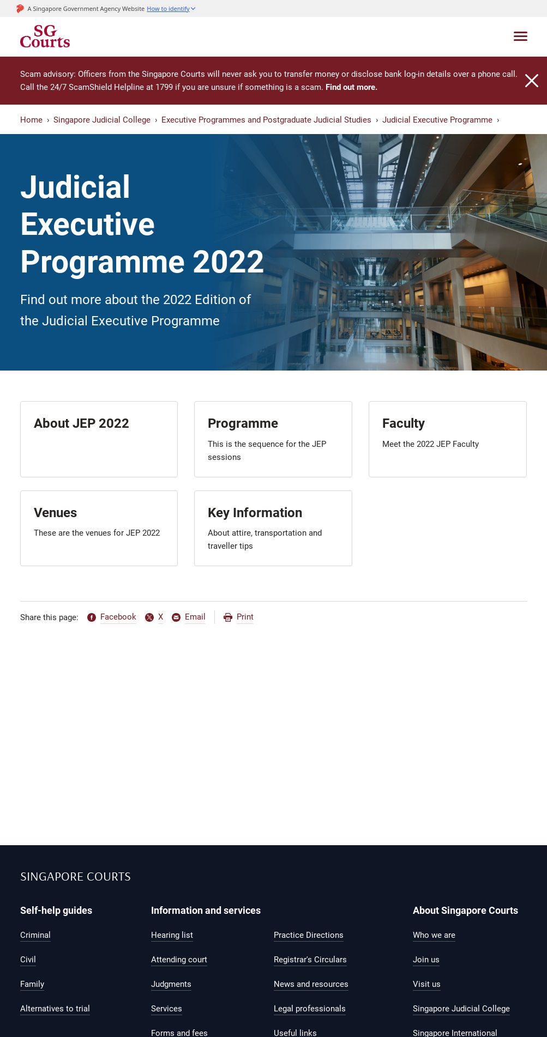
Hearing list (172, 935)
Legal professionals (310, 1009)
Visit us (427, 984)
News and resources (311, 984)
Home (31, 120)
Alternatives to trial (55, 1009)
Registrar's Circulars (310, 960)
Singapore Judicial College (102, 120)
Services (166, 1009)
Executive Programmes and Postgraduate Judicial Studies (266, 120)
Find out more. (351, 87)
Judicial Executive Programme (437, 120)
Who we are (434, 935)
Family (32, 984)
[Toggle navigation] (520, 36)
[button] (171, 8)
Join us (426, 960)
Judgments (171, 984)
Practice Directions (309, 935)
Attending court (179, 960)
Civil (28, 960)
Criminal (35, 935)
